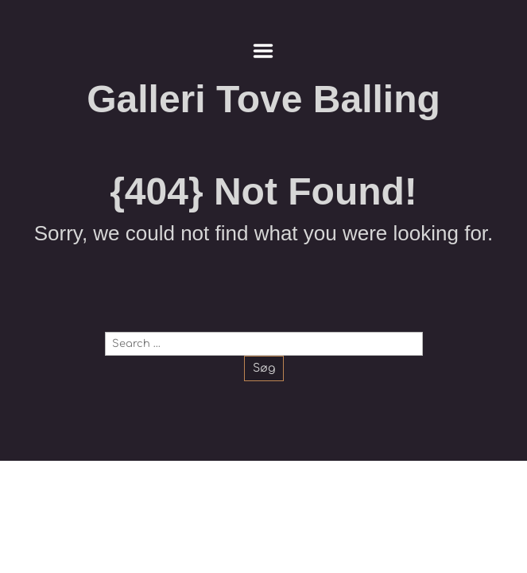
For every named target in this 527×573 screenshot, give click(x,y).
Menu (263, 51)
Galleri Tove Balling (263, 99)
